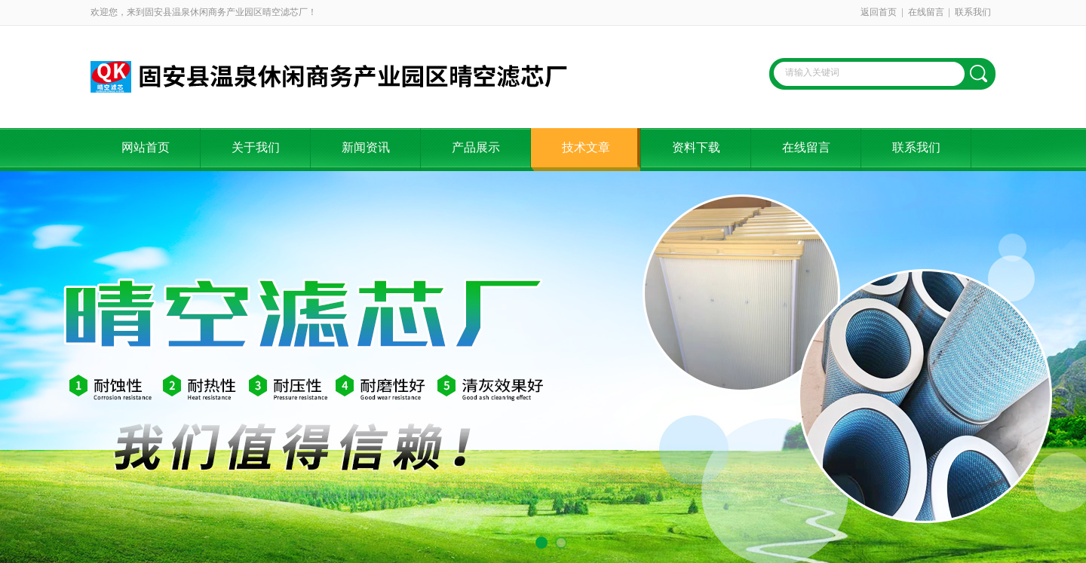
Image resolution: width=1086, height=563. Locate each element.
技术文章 (586, 147)
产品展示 (476, 147)
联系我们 (973, 12)
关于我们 (256, 147)
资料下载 (696, 147)
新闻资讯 (366, 147)
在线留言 (926, 12)
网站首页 (145, 147)
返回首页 (879, 12)
